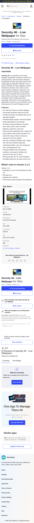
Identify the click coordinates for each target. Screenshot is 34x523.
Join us (28, 1)
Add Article (4, 483)
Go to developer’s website (11, 248)
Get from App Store (17, 45)
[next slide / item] (30, 196)
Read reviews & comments (9, 58)
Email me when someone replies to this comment (16, 337)
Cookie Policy (5, 502)
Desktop (19, 16)
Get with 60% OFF (17, 423)
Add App (4, 474)
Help (2, 511)
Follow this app (7, 63)
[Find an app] (8, 6)
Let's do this (17, 382)
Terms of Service (6, 488)
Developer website (22, 63)
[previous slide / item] (4, 196)
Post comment (17, 342)
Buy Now (17, 51)
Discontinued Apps (7, 479)
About (3, 470)
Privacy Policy (5, 493)
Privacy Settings (6, 497)
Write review (17, 306)
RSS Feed (4, 515)
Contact (3, 506)
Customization (11, 16)
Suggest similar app (17, 446)
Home (3, 16)
